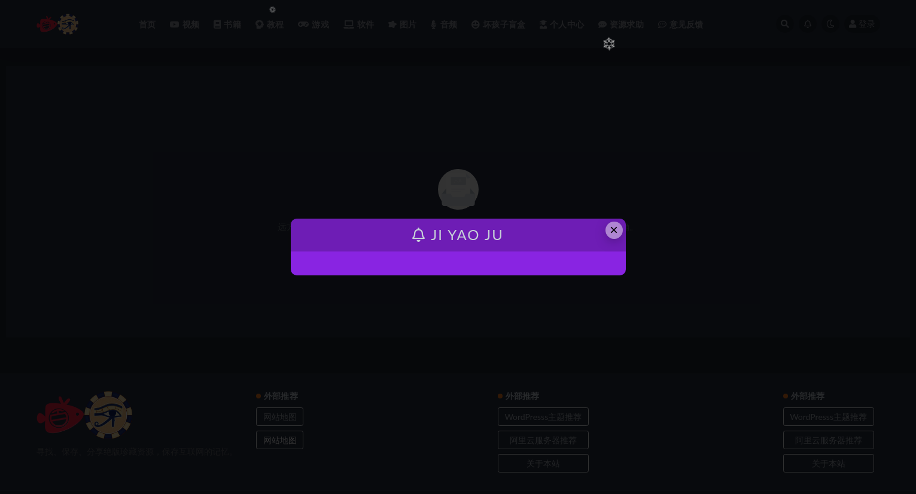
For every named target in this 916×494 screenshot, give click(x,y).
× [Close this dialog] (614, 230)
